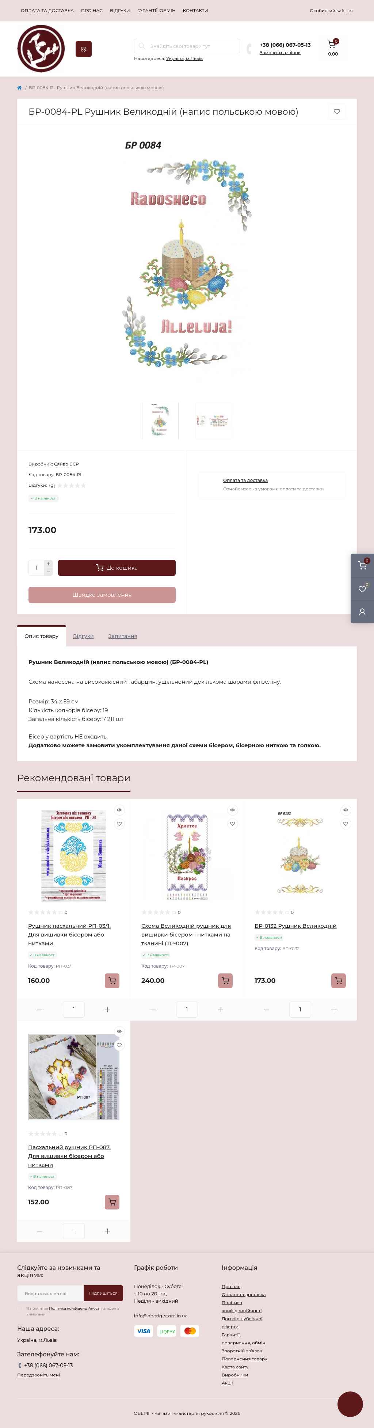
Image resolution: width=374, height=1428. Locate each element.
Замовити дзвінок (280, 52)
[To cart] (112, 980)
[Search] (142, 46)
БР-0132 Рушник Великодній (296, 925)
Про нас (92, 10)
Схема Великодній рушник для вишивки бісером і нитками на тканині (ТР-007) (186, 934)
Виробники (235, 1375)
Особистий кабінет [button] (331, 10)
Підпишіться (103, 1293)
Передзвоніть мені (38, 1375)
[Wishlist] (119, 824)
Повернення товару (244, 1358)
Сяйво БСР (66, 464)
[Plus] (49, 564)
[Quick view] (119, 810)
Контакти (195, 10)
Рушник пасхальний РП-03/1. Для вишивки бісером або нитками (69, 934)
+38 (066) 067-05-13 (285, 45)
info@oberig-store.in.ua (161, 1315)
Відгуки (120, 10)
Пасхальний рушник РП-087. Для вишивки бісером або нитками (69, 1156)
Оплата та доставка (47, 10)
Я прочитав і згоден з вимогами (72, 1311)
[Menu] (84, 49)
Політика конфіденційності (74, 1308)
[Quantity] (36, 568)
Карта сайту (235, 1367)
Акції (227, 1383)
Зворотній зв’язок (242, 1350)
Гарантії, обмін (156, 10)
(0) (52, 485)
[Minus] (49, 572)
